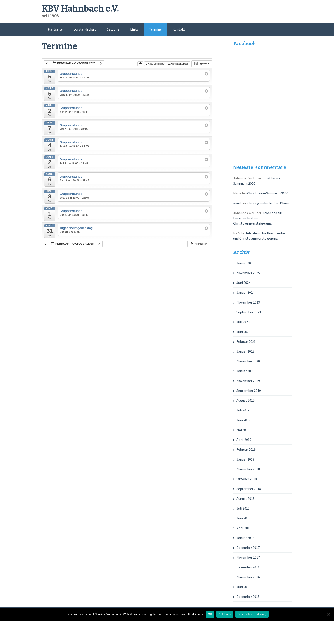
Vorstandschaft (85, 29)
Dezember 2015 (248, 596)
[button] (200, 244)
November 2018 (248, 469)
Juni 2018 (243, 518)
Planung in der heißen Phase (268, 203)
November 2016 (248, 577)
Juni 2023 (243, 331)
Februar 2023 (246, 341)
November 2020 (248, 361)
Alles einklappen (156, 63)
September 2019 (248, 390)
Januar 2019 (245, 459)
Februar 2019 (246, 449)
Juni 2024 (243, 282)
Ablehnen (225, 614)
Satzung (113, 29)
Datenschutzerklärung (252, 614)
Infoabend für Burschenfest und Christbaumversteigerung (257, 218)
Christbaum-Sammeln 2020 (267, 193)
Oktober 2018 (246, 479)
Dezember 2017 (248, 547)
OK (210, 614)
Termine (155, 29)
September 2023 (248, 312)
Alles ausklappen (178, 63)
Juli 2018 (243, 508)
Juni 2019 (243, 420)
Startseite (55, 29)
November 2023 (248, 302)
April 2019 (243, 439)
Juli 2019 (243, 410)
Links (134, 29)
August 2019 (245, 400)
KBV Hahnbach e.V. (80, 8)
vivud (237, 203)
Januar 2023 (245, 351)
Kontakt (179, 29)
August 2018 (245, 498)
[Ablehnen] (328, 614)
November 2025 (248, 273)
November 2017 (248, 557)
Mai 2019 (242, 430)
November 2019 (248, 381)
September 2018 (248, 488)
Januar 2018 (245, 538)
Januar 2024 (245, 292)
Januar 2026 (245, 263)
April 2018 (243, 528)
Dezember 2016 (248, 567)
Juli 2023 (243, 322)
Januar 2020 (245, 371)
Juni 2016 (243, 587)
